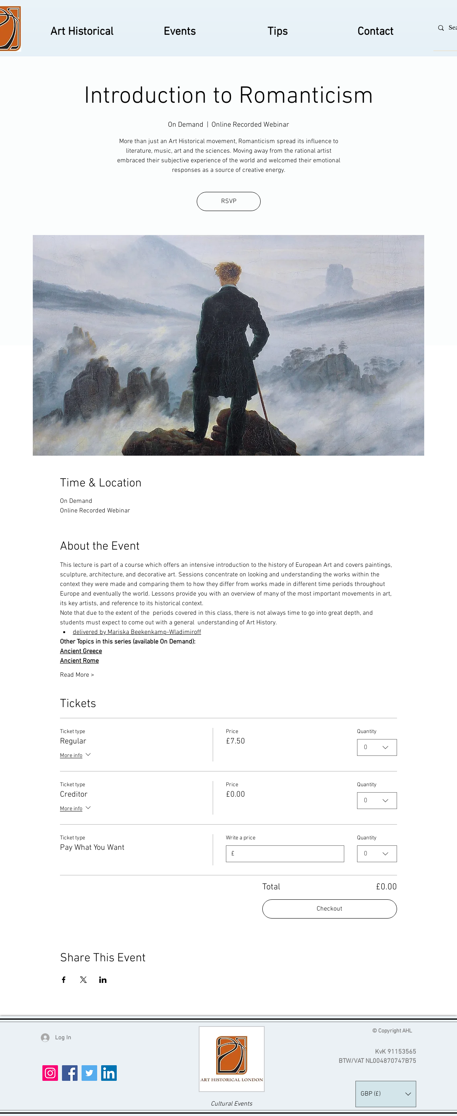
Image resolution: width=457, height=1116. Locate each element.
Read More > (77, 675)
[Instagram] (50, 1073)
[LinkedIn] (109, 1073)
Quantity (367, 731)
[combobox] (377, 747)
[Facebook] (70, 1073)
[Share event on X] (83, 979)
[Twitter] (89, 1073)
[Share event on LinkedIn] (103, 979)
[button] (385, 1094)
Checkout (329, 909)
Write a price (240, 838)
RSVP (228, 201)
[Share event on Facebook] (64, 979)
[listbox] (385, 1094)
